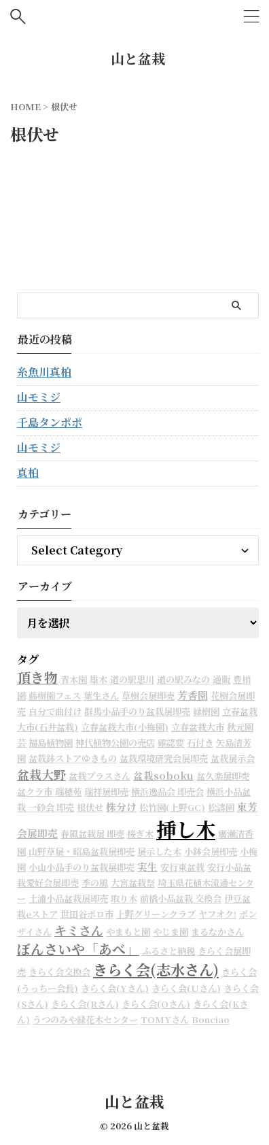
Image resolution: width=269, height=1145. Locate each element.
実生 (147, 866)
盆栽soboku (163, 775)
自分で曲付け (55, 711)
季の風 (95, 882)
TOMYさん (165, 1019)
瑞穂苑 (68, 791)
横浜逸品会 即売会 (167, 791)
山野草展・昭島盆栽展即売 (81, 851)
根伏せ (90, 807)
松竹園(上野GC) (172, 807)
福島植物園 (51, 742)
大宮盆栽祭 (133, 882)
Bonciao (211, 1019)
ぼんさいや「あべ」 (78, 949)
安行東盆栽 (182, 867)
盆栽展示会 (233, 758)
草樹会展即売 (148, 695)
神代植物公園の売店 (115, 742)
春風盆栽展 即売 (92, 833)
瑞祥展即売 (106, 791)
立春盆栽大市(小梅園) (124, 726)
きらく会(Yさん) (115, 988)
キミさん (78, 930)
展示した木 (159, 851)
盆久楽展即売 (222, 775)
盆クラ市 (34, 791)
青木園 (73, 679)
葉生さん (101, 695)
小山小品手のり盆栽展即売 (81, 867)
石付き (200, 742)
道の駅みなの (183, 679)
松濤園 (221, 807)
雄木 (98, 679)
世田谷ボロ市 (86, 914)
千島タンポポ (49, 422)
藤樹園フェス (55, 695)
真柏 (28, 472)
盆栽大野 (41, 774)
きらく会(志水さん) (156, 969)
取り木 (124, 898)
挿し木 (185, 828)
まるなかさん (217, 931)
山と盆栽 (138, 58)
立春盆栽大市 (197, 726)
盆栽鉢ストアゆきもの (73, 758)
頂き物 (37, 677)
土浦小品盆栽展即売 (68, 898)
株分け (121, 806)
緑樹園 (206, 711)
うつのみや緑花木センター (85, 1019)
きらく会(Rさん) (85, 1003)
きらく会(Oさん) (156, 1003)
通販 (221, 679)
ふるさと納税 (168, 950)
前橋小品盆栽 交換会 (180, 898)
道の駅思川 (132, 679)
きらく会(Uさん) (186, 988)
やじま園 (170, 931)
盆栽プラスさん (99, 775)
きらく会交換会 (59, 971)
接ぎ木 (140, 833)
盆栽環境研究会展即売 (164, 758)
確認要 (171, 742)
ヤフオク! (217, 914)
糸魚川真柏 (44, 372)
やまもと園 (128, 931)
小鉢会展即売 (210, 851)
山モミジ (38, 397)
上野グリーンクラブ (156, 914)
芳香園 (192, 695)
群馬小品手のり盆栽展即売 (137, 711)
